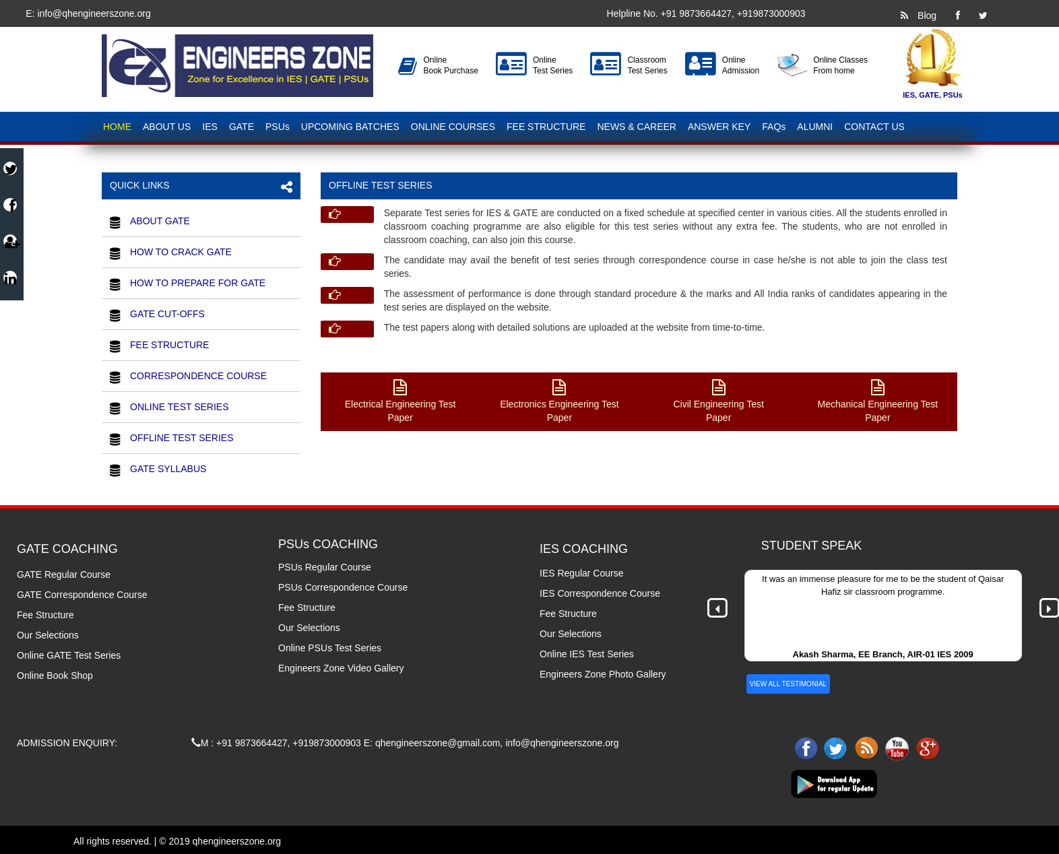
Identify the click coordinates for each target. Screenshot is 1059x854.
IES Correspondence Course (600, 593)
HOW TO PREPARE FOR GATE (197, 282)
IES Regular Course (582, 573)
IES (210, 126)
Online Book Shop (55, 675)
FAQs (773, 126)
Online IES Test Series (587, 654)
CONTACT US (874, 126)
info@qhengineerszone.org (93, 13)
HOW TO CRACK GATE (181, 252)
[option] (883, 615)
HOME (117, 126)
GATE (241, 126)
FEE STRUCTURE (546, 126)
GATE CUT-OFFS (167, 313)
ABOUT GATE (160, 221)
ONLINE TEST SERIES (179, 406)
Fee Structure (45, 615)
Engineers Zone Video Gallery (341, 668)
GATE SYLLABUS (168, 468)
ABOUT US (167, 126)
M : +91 (213, 742)
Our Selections (48, 635)
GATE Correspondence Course (82, 594)
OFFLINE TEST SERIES (182, 437)
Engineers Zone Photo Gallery (603, 674)
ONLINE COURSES (453, 126)
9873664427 (705, 13)
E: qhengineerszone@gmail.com (432, 742)
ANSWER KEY (719, 126)
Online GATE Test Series (69, 655)
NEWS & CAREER (636, 126)
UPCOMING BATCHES (350, 126)
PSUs (277, 126)
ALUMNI (815, 126)
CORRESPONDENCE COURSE (198, 375)
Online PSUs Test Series (329, 648)
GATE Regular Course (63, 574)
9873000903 (779, 13)
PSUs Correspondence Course (343, 587)
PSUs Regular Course (324, 567)
